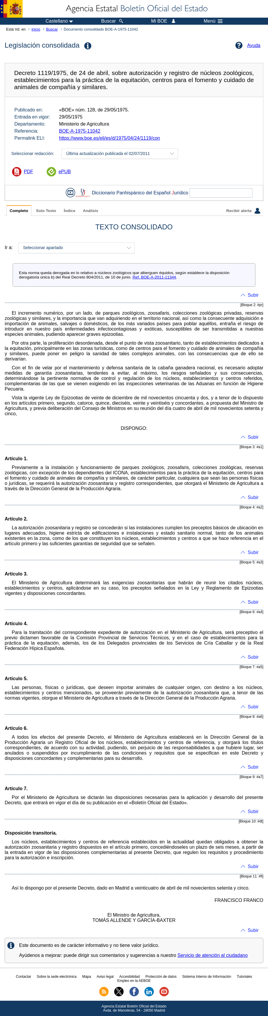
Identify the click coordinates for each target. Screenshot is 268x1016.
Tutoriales (244, 977)
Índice (69, 210)
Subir (253, 295)
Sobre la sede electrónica (56, 977)
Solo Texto (46, 210)
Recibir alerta (243, 211)
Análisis (90, 210)
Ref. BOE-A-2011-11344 (154, 277)
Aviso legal (105, 977)
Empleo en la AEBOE (134, 981)
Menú (213, 21)
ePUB (64, 171)
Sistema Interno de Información (206, 977)
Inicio (35, 29)
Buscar (52, 29)
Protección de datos (160, 977)
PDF (28, 171)
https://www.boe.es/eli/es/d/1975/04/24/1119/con (109, 138)
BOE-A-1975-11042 (79, 131)
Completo (19, 210)
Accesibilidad (129, 977)
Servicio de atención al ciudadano (213, 955)
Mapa (86, 977)
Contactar (23, 977)
